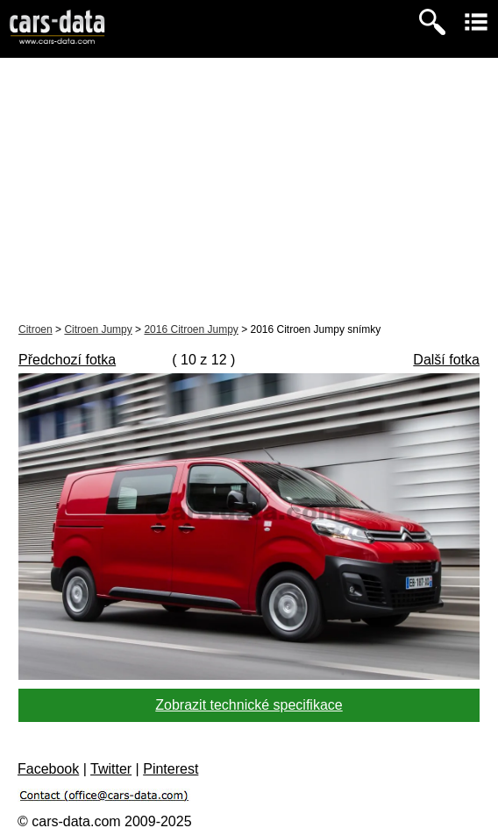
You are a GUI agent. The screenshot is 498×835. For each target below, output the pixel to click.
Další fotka (446, 359)
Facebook (48, 768)
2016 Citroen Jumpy (191, 329)
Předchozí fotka (67, 359)
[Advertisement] (249, 189)
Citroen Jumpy (98, 329)
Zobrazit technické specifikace (248, 704)
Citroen (35, 329)
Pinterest (170, 768)
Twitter (111, 768)
